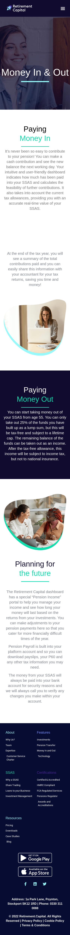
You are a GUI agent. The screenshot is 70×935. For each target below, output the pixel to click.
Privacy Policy (32, 920)
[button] (62, 8)
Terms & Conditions (36, 925)
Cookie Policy (54, 920)
